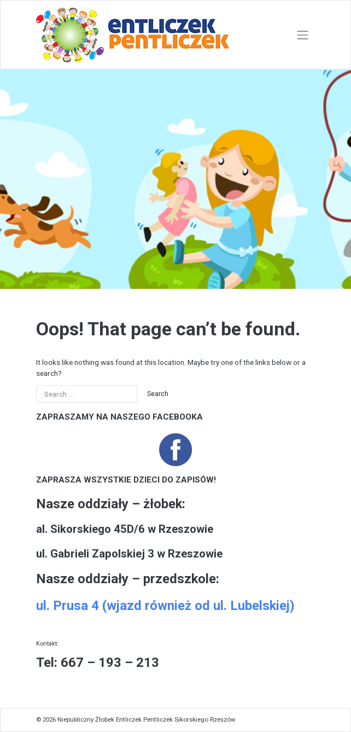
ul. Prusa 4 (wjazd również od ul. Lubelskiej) (165, 605)
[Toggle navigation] (302, 35)
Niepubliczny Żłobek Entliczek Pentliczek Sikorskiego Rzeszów (146, 719)
